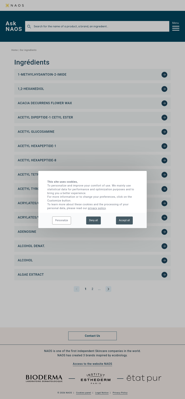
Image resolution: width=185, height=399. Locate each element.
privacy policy (97, 208)
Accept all (124, 220)
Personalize (61, 220)
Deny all (93, 220)
